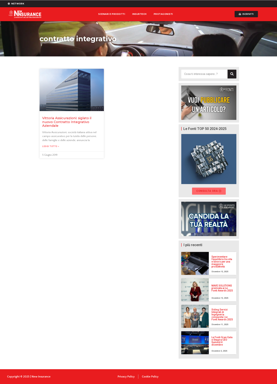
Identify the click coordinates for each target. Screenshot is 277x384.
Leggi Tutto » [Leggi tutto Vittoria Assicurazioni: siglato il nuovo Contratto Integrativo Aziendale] (50, 146)
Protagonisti (163, 14)
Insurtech (139, 14)
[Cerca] (232, 74)
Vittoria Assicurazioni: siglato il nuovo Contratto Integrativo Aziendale (66, 122)
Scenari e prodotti (111, 14)
